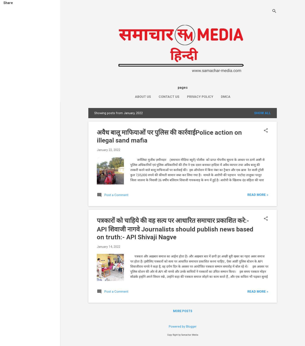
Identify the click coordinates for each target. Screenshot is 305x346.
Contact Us (169, 97)
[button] (265, 131)
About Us (143, 97)
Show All (262, 113)
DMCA (225, 97)
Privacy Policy (200, 97)
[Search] (274, 11)
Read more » (257, 195)
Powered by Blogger (183, 326)
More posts (182, 311)
